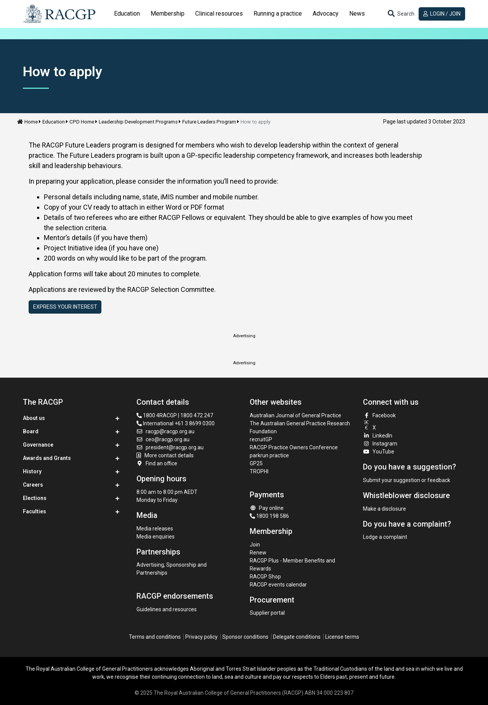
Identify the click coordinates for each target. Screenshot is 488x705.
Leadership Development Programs (138, 122)
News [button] (357, 13)
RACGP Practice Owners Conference (294, 447)
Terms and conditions (155, 637)
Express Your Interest (65, 307)
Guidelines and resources (166, 609)
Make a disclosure (384, 509)
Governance (38, 445)
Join (255, 545)
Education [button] (127, 13)
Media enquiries (155, 537)
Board (31, 431)
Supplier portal (267, 613)
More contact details (169, 455)
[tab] (127, 14)
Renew (258, 553)
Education (53, 122)
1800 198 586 (269, 516)
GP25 (257, 463)
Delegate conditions (297, 637)
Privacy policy (201, 637)
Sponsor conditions (245, 637)
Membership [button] (168, 13)
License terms (342, 637)
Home (27, 122)
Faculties (34, 511)
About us (34, 418)
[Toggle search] (401, 14)
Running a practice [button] (278, 13)
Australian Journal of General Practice (295, 415)
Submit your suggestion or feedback (406, 480)
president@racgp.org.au (170, 447)
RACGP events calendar (278, 585)
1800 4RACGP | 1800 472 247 (174, 415)
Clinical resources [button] (219, 13)
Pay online (267, 508)
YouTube (378, 452)
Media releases (154, 529)
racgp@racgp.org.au (165, 431)
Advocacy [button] (326, 13)
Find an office (157, 463)
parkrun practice (269, 455)
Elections (35, 498)
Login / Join (442, 14)
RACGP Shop (265, 577)
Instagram (380, 444)
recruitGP (261, 439)
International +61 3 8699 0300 (175, 423)
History (32, 471)
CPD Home (81, 122)
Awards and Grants (47, 458)
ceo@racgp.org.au (163, 439)
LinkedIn (377, 436)
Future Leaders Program (209, 122)
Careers (33, 485)
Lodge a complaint (385, 537)
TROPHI (259, 471)
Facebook (379, 415)
